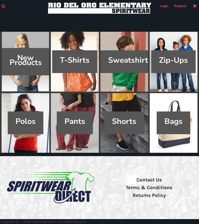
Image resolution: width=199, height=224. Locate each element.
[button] (3, 6)
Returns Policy (149, 195)
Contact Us (149, 180)
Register (180, 6)
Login (164, 6)
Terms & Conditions (149, 187)
